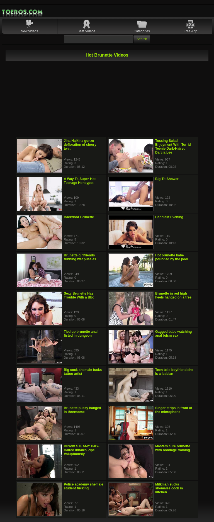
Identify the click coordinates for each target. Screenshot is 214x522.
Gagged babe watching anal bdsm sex (173, 334)
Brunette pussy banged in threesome (82, 410)
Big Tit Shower (167, 179)
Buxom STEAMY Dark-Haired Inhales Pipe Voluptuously (81, 450)
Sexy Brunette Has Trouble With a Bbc (79, 295)
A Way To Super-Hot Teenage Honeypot (80, 181)
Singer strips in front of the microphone (173, 410)
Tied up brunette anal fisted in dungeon (81, 334)
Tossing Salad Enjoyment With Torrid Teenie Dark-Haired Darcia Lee (173, 146)
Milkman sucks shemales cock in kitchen (169, 488)
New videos (29, 31)
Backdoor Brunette (79, 217)
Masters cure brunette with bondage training (172, 448)
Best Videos (86, 31)
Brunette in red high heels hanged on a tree (173, 295)
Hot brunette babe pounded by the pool (171, 257)
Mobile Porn (22, 12)
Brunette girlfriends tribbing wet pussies (80, 257)
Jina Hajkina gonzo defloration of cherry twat (80, 144)
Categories (142, 31)
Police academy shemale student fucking (83, 486)
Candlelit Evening (169, 217)
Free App (190, 31)
